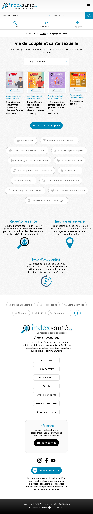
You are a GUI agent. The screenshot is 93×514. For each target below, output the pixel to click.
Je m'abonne (49, 442)
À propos (46, 360)
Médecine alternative (71, 160)
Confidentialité (64, 504)
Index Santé (27, 504)
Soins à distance (46, 24)
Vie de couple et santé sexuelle (27, 190)
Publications (46, 377)
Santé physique (25, 180)
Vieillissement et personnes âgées (48, 200)
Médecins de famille (22, 304)
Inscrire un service (49, 470)
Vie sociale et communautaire (70, 190)
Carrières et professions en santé (29, 150)
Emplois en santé (46, 394)
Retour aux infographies (46, 125)
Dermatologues (61, 313)
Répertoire (15, 24)
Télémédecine (50, 304)
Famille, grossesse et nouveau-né (31, 160)
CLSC (40, 313)
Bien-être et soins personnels (61, 140)
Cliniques (22, 313)
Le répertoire (46, 369)
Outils (46, 386)
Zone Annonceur (46, 403)
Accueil (43, 33)
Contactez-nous (46, 412)
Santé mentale (72, 170)
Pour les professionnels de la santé (35, 170)
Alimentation (27, 140)
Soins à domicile (76, 304)
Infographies (78, 24)
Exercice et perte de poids (71, 150)
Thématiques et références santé (62, 180)
